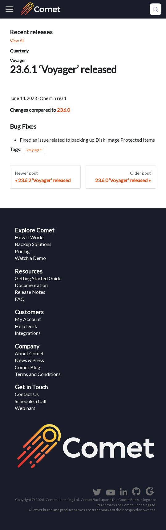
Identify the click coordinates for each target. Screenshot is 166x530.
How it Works (30, 237)
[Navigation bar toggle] (9, 9)
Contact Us (27, 394)
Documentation (31, 285)
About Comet (29, 353)
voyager (34, 149)
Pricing (22, 251)
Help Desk (26, 326)
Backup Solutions (33, 244)
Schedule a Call (30, 401)
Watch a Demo (30, 258)
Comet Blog (27, 367)
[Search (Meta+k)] (155, 9)
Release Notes (30, 292)
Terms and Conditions (38, 374)
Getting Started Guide (38, 278)
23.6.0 (63, 110)
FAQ (20, 299)
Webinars (25, 408)
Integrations (28, 333)
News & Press (29, 360)
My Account (28, 319)
